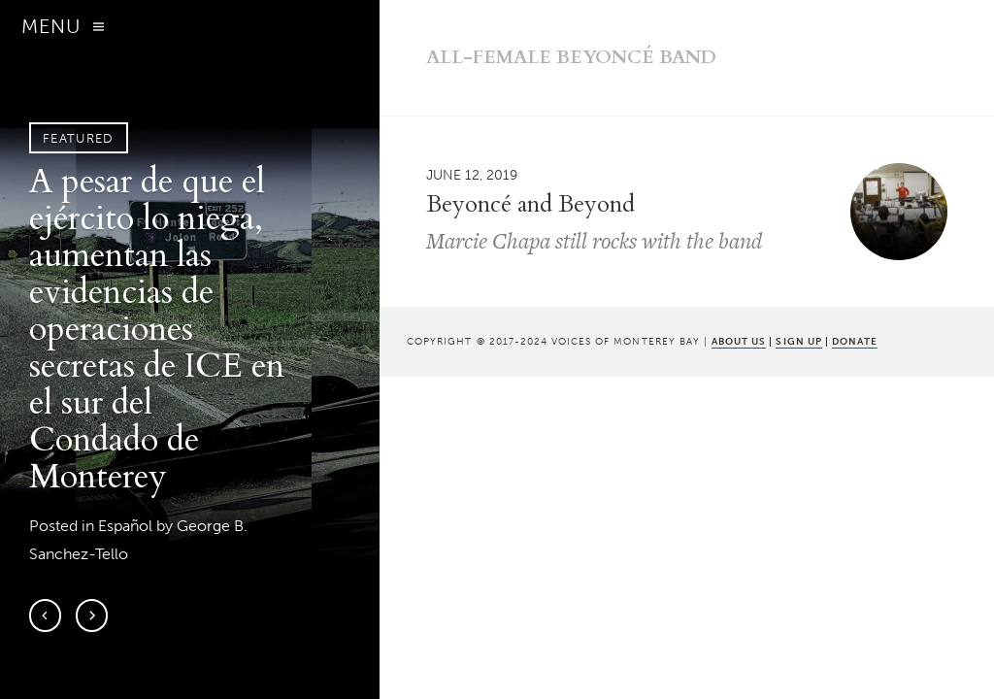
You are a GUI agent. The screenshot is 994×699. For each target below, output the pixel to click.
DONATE (855, 341)
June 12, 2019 (471, 174)
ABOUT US (739, 341)
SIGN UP (798, 341)
